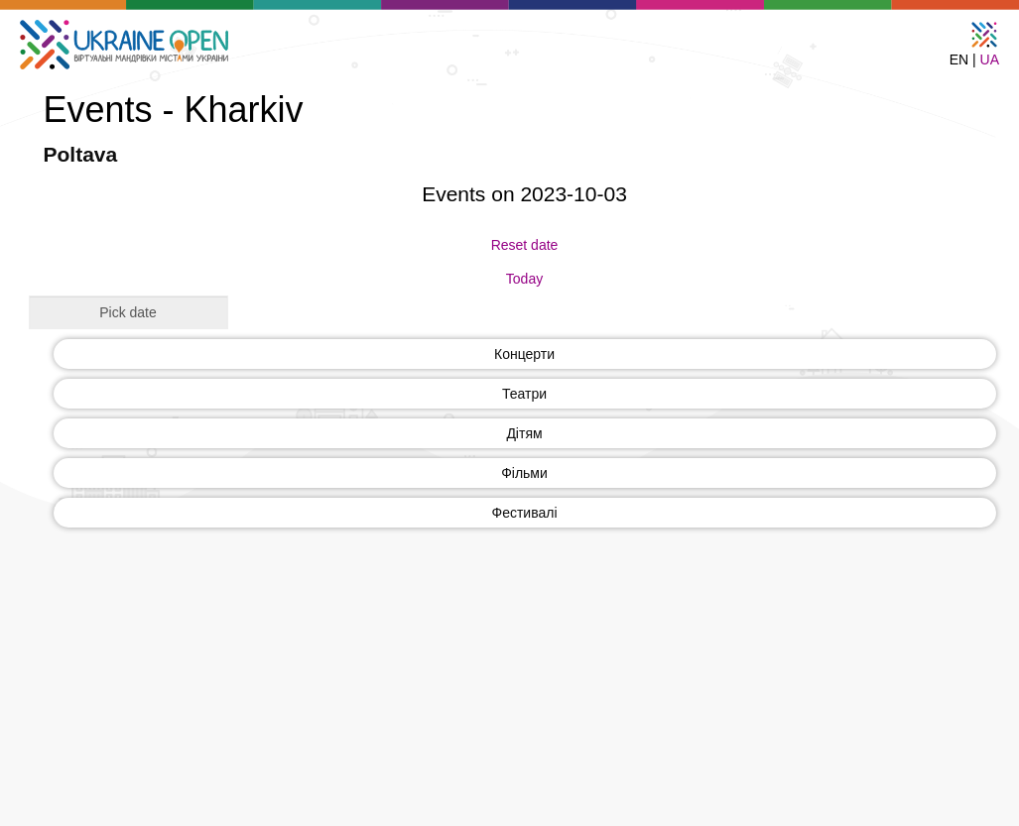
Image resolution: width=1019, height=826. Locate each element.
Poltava (81, 154)
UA (989, 59)
